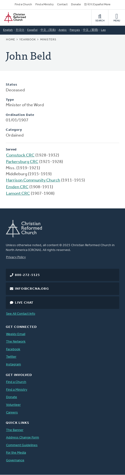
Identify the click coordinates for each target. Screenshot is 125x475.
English (8, 30)
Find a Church (23, 4)
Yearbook (27, 39)
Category (14, 130)
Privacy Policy (16, 257)
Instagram (13, 364)
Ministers (48, 39)
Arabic (63, 30)
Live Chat (24, 303)
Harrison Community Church (33, 180)
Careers (12, 412)
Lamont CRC (18, 193)
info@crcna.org (32, 289)
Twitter (11, 357)
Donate (76, 4)
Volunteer (13, 405)
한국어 (20, 30)
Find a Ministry (44, 4)
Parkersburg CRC (22, 162)
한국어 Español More (97, 4)
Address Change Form (22, 437)
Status (11, 85)
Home (10, 39)
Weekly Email (15, 334)
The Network (16, 342)
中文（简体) (48, 30)
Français (75, 30)
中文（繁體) (90, 30)
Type (10, 100)
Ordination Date (20, 115)
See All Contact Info (20, 314)
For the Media (16, 453)
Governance (15, 460)
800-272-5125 (27, 275)
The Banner (14, 430)
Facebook (13, 349)
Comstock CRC (20, 155)
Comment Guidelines (22, 445)
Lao (103, 30)
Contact (62, 4)
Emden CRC (17, 187)
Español (32, 30)
